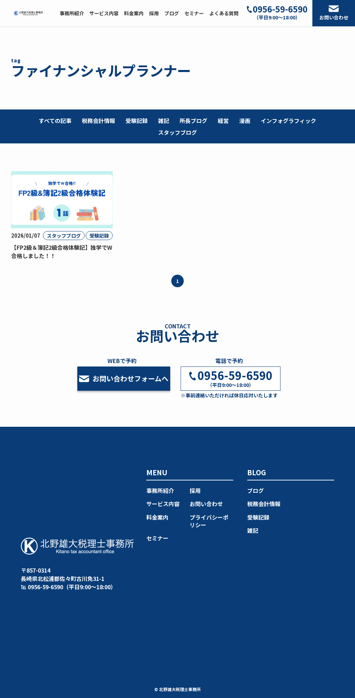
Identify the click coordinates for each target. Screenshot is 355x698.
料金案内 (157, 517)
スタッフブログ (177, 132)
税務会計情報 (98, 120)
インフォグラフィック (288, 120)
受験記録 (136, 120)
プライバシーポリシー (209, 521)
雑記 (163, 120)
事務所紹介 (160, 490)
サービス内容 (163, 504)
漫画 (244, 120)
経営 (223, 120)
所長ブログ (193, 120)
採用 (195, 490)
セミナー (157, 538)
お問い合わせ (333, 13)
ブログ (255, 490)
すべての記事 (55, 120)
